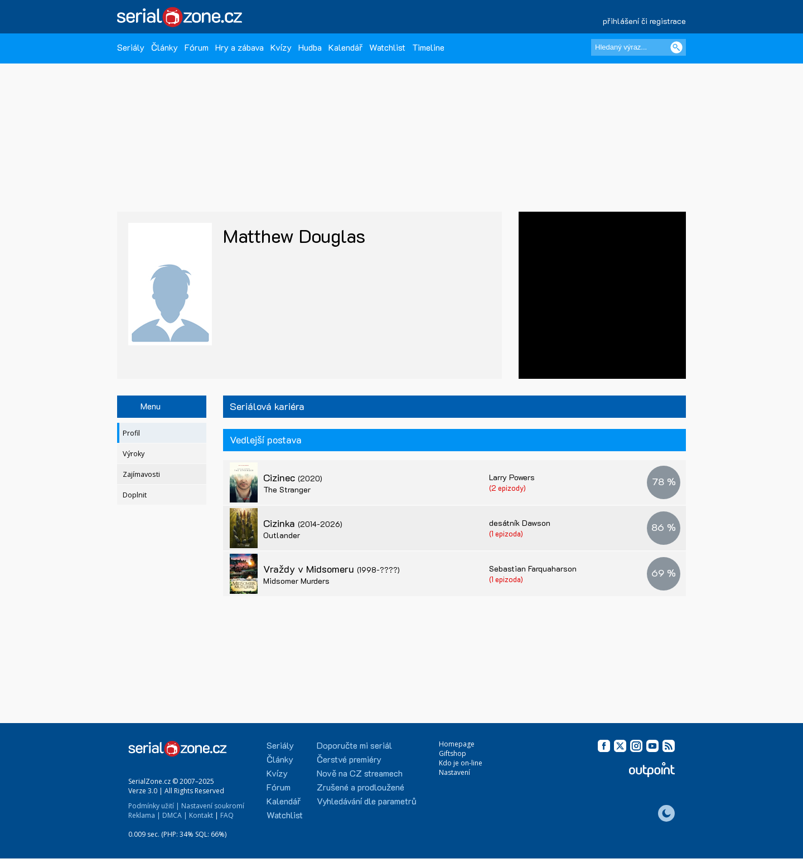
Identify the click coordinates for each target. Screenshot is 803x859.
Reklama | (144, 815)
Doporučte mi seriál (354, 745)
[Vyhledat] (676, 47)
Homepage (457, 744)
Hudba (310, 47)
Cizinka (302, 523)
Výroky (133, 453)
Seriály (130, 47)
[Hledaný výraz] (638, 47)
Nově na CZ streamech (360, 773)
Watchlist (387, 47)
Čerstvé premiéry (349, 759)
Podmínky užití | (154, 806)
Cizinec (292, 477)
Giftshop (452, 753)
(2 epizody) (507, 487)
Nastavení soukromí (212, 806)
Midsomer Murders (296, 580)
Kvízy (281, 47)
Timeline (428, 47)
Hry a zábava (239, 47)
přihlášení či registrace (644, 21)
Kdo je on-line (460, 763)
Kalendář (345, 47)
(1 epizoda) (506, 533)
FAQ (227, 815)
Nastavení (454, 772)
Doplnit (135, 495)
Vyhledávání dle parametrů (367, 801)
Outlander (281, 535)
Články (164, 47)
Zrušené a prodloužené (360, 787)
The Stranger (287, 489)
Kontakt (201, 815)
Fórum (197, 47)
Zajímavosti (141, 474)
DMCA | (174, 815)
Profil (131, 433)
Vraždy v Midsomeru (331, 568)
